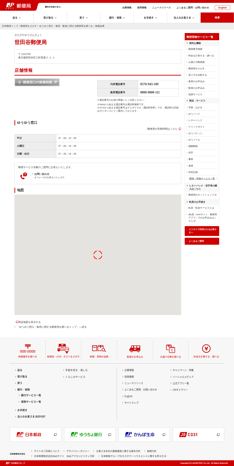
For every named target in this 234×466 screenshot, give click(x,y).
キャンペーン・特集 (184, 370)
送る (19, 370)
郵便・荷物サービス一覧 (202, 178)
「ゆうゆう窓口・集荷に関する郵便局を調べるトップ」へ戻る (52, 326)
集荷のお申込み (196, 81)
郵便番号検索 (195, 49)
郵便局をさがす (29, 26)
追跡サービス (195, 94)
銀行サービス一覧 (31, 395)
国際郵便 (193, 146)
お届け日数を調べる (170, 356)
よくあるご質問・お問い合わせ (192, 7)
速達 (190, 165)
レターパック (195, 120)
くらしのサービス (75, 376)
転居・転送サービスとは (201, 207)
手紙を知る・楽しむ (76, 370)
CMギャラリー (181, 389)
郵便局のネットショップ (201, 194)
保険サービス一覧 (31, 401)
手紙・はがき (195, 107)
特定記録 (193, 172)
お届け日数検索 (196, 62)
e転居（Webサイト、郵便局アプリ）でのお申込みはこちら (202, 217)
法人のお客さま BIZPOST (31, 416)
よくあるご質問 (196, 241)
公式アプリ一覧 (181, 383)
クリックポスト (196, 126)
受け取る (22, 376)
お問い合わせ (41, 174)
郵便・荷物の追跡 (99, 356)
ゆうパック (194, 114)
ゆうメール (194, 139)
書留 (190, 159)
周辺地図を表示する (29, 322)
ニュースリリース (161, 7)
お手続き (22, 410)
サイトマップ (132, 402)
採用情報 (141, 7)
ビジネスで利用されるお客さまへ (203, 231)
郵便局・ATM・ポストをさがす (63, 356)
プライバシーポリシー (77, 451)
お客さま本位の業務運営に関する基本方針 (118, 451)
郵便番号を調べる (27, 356)
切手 (190, 152)
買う (19, 383)
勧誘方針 (151, 451)
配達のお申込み (196, 88)
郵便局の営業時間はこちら (162, 128)
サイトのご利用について (47, 451)
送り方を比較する (197, 75)
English (222, 7)
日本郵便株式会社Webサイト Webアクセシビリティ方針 (64, 456)
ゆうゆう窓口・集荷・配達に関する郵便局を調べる (66, 26)
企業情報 (126, 7)
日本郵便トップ (10, 26)
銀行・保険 (23, 389)
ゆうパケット (195, 133)
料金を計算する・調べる (201, 55)
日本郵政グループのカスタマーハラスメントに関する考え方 (132, 456)
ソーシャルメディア (184, 376)
